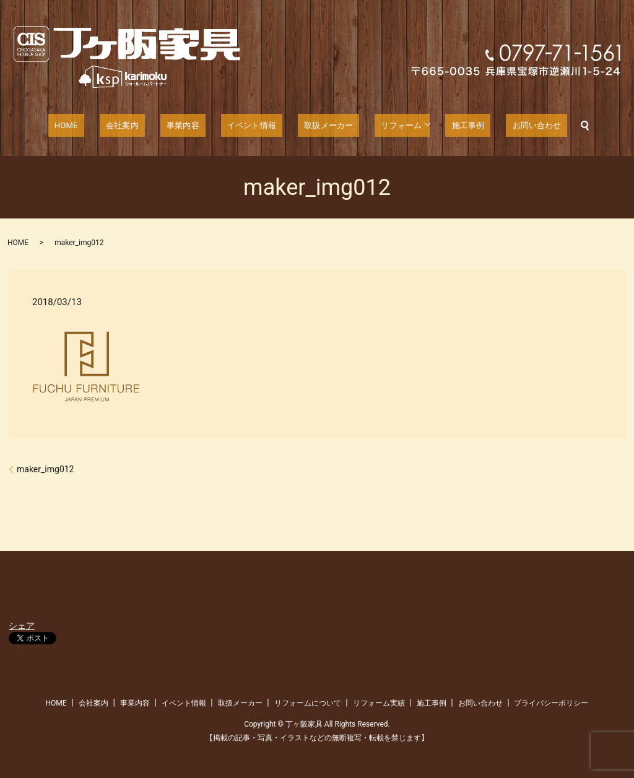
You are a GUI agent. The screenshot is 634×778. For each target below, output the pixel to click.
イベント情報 (250, 126)
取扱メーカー (320, 126)
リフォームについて (307, 703)
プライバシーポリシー (551, 703)
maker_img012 (45, 469)
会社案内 (137, 126)
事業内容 (189, 126)
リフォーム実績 (379, 703)
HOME (91, 126)
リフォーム (384, 126)
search (554, 125)
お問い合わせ (510, 126)
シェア (22, 626)
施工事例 (449, 126)
